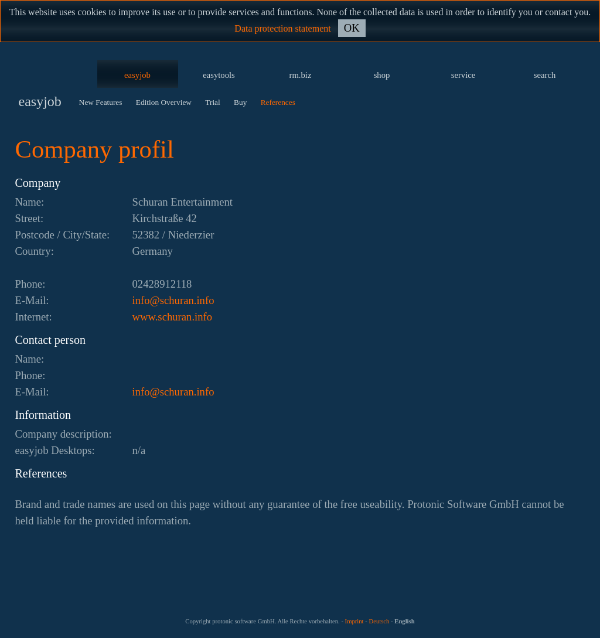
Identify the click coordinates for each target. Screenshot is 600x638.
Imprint (354, 621)
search (544, 75)
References (278, 102)
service (463, 75)
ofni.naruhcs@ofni (173, 300)
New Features (100, 102)
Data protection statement (282, 28)
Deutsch (379, 621)
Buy (240, 102)
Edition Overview (164, 102)
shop (382, 75)
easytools (219, 75)
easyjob (137, 75)
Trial (212, 102)
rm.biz (300, 75)
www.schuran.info (172, 317)
